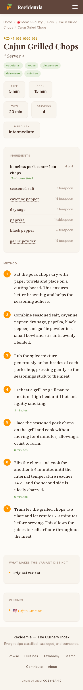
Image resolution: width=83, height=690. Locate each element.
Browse (13, 656)
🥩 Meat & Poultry (30, 22)
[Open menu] (75, 7)
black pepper (22, 230)
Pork (50, 22)
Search (70, 656)
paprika (17, 219)
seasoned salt (22, 188)
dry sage (17, 209)
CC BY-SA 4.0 (52, 680)
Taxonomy (51, 656)
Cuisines (31, 656)
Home (8, 22)
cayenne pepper (24, 198)
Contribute (34, 667)
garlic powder (23, 240)
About (52, 667)
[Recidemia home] (23, 7)
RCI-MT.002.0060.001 (20, 39)
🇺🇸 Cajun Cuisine (27, 610)
